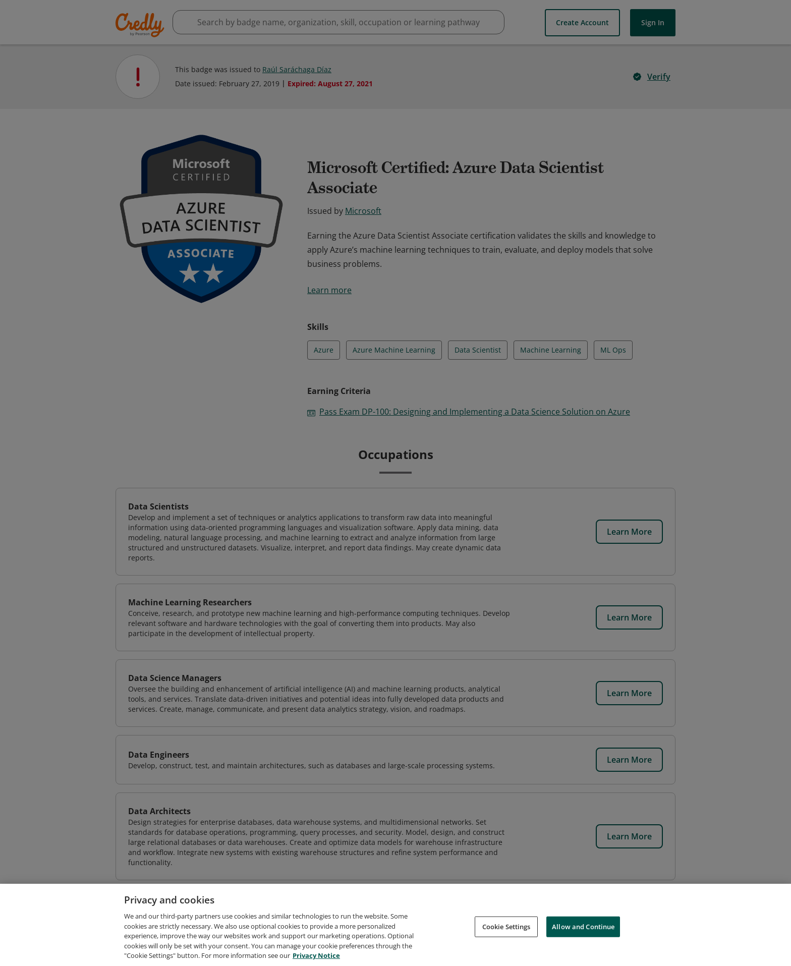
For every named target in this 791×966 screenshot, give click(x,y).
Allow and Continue (583, 928)
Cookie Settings (506, 928)
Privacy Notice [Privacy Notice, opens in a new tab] (316, 957)
